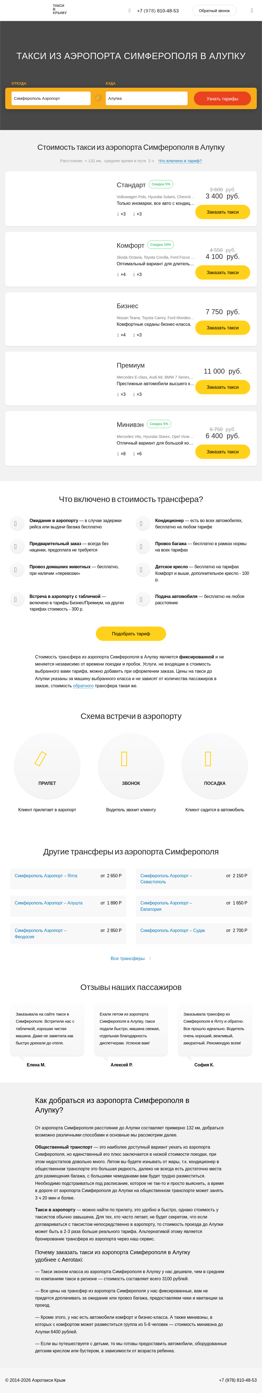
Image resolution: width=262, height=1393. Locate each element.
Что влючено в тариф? (180, 160)
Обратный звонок (214, 11)
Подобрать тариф (131, 633)
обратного (83, 685)
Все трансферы (131, 958)
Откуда (19, 83)
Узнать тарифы (222, 98)
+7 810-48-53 (158, 10)
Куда (111, 83)
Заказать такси (223, 211)
